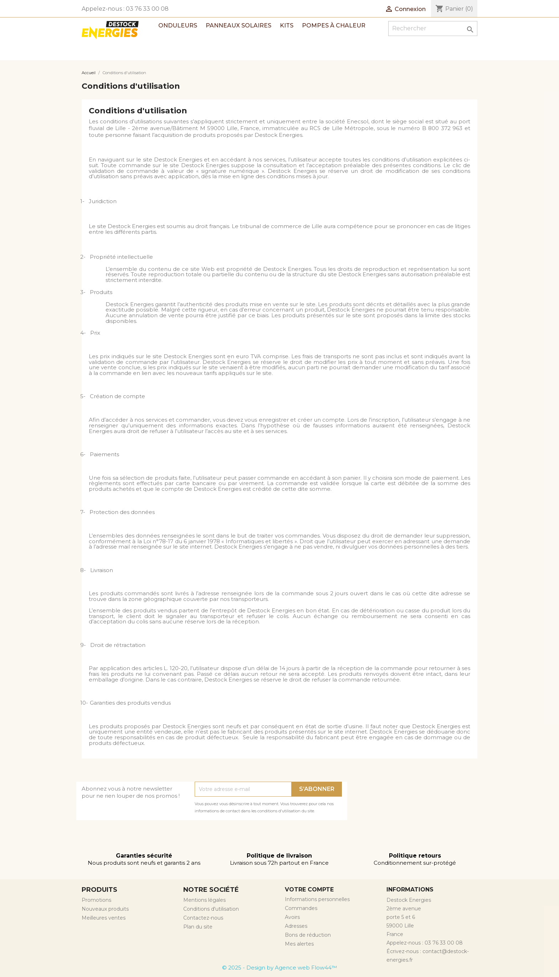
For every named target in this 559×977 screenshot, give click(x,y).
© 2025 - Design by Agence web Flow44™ (279, 967)
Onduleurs (177, 25)
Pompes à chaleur (333, 25)
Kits (286, 25)
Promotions (96, 900)
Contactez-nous (203, 918)
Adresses (296, 926)
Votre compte (309, 889)
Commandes (301, 908)
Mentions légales (204, 900)
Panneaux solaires (238, 25)
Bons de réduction (308, 935)
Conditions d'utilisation (211, 909)
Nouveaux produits (105, 909)
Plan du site (197, 927)
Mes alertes (299, 944)
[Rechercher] (432, 28)
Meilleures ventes (103, 918)
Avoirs (292, 917)
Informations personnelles (317, 899)
